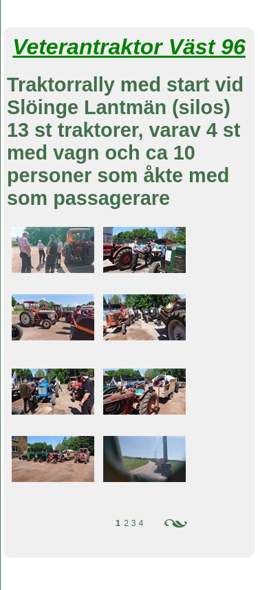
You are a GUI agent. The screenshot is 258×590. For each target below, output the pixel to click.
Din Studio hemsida (128, 582)
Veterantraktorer (129, 12)
